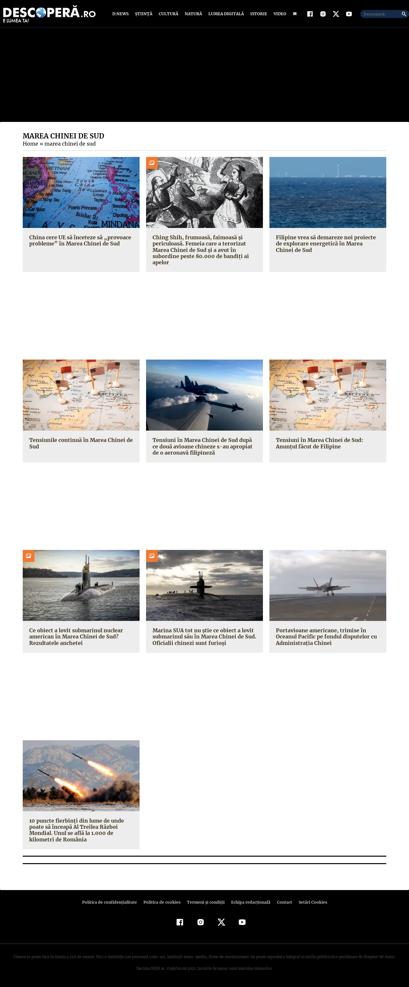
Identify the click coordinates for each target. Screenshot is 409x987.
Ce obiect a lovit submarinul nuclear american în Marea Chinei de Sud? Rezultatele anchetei (75, 636)
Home (30, 143)
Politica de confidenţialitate (112, 902)
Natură (192, 13)
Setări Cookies (309, 902)
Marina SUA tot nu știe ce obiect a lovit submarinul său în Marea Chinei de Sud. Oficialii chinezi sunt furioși (203, 636)
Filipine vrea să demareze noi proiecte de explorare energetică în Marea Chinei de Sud (327, 243)
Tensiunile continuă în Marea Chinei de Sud (79, 443)
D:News (121, 13)
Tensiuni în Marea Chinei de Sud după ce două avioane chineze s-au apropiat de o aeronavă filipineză (204, 446)
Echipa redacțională (248, 902)
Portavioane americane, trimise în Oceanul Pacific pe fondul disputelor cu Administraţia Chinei (325, 636)
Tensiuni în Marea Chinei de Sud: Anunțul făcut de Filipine (318, 443)
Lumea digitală (224, 13)
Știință (144, 13)
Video (278, 13)
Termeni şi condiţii (205, 902)
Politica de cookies (162, 902)
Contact (281, 902)
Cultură (168, 13)
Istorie (257, 13)
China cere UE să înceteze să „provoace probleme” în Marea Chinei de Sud (79, 240)
